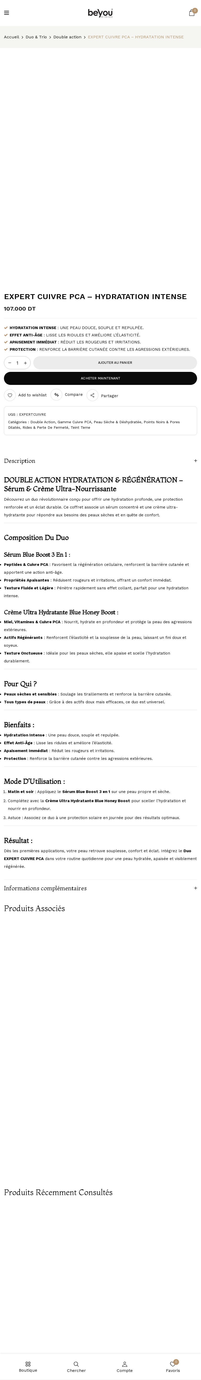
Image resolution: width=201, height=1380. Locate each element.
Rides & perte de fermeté (45, 427)
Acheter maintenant (100, 378)
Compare (74, 394)
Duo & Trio (36, 36)
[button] (191, 13)
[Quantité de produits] (17, 363)
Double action (67, 36)
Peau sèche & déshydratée (117, 422)
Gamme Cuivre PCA (74, 422)
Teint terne (80, 427)
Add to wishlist (32, 395)
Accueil (11, 36)
